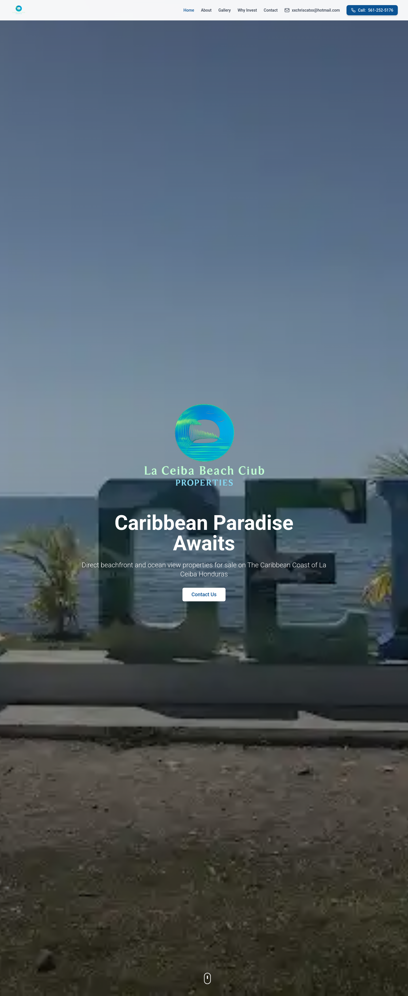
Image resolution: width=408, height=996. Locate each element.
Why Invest (247, 10)
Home (189, 10)
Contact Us (204, 594)
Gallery (224, 10)
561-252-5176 (372, 10)
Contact (271, 10)
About (206, 10)
